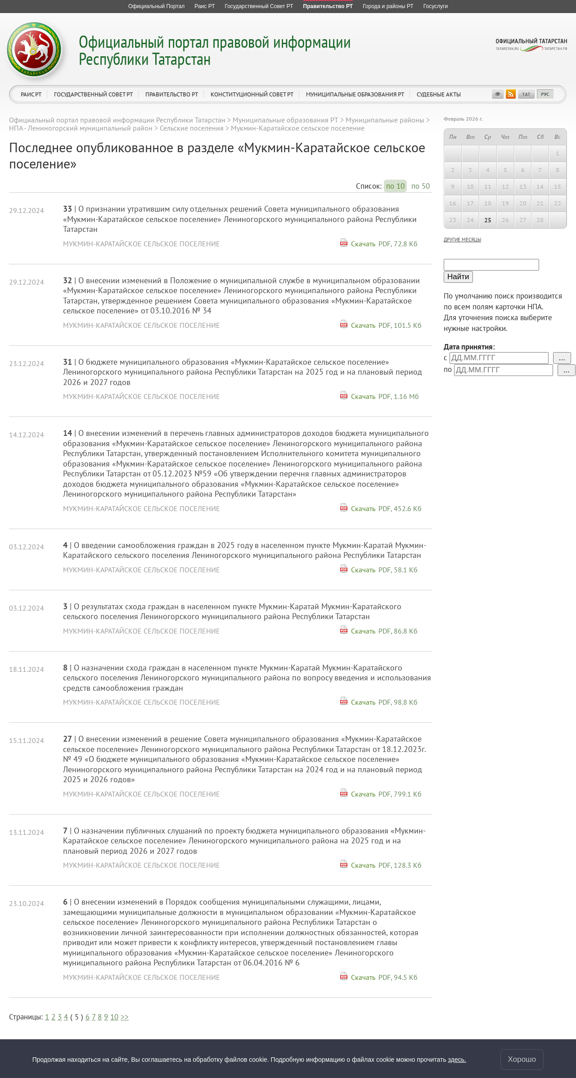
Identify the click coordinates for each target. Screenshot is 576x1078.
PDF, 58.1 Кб (398, 569)
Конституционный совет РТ (252, 94)
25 (487, 220)
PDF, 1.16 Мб (398, 396)
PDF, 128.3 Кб (400, 865)
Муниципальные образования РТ (355, 94)
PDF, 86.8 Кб (398, 630)
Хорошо (522, 1059)
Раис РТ (31, 94)
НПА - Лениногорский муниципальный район (81, 127)
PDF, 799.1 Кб (400, 793)
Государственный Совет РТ (93, 94)
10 (114, 1017)
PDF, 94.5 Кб (398, 977)
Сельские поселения (192, 127)
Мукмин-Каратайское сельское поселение (141, 243)
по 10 (395, 186)
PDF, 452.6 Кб (400, 508)
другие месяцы (462, 239)
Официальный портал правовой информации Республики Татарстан (215, 49)
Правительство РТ (171, 94)
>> (125, 1017)
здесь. (457, 1059)
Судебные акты (439, 94)
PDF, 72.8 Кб (398, 243)
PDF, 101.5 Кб (400, 325)
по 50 (420, 186)
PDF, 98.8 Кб (398, 702)
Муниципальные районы (385, 119)
